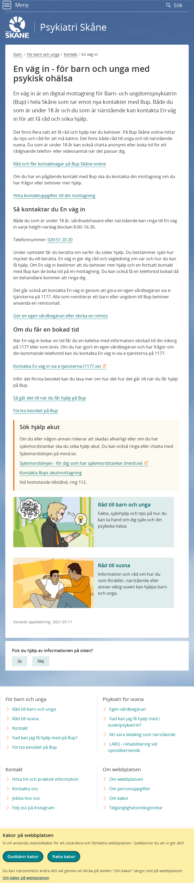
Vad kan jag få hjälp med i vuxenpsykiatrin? (134, 722)
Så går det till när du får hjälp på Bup (49, 398)
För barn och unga (43, 54)
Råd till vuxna (114, 565)
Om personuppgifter (129, 789)
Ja (19, 661)
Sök (175, 5)
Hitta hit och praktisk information (45, 779)
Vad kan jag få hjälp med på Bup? (45, 738)
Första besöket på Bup (35, 410)
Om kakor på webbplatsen (26, 877)
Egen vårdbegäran (127, 709)
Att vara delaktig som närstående (142, 734)
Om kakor (119, 798)
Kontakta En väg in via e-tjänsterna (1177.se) (57, 366)
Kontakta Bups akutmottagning (51, 473)
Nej (41, 661)
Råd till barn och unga (124, 504)
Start (18, 54)
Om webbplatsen (126, 779)
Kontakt (70, 54)
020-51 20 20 (60, 240)
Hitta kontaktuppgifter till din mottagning (54, 195)
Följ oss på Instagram (33, 808)
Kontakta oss (25, 789)
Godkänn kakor (23, 856)
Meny (16, 4)
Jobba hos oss (26, 798)
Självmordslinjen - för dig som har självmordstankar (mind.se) (81, 463)
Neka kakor (63, 856)
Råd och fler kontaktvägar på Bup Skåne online (59, 164)
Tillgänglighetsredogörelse (135, 808)
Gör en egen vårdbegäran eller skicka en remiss (60, 316)
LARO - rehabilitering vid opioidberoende (132, 747)
